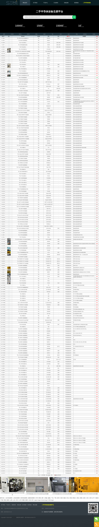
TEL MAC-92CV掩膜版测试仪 (22, 287)
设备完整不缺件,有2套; (77, 283)
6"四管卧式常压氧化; (77, 320)
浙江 (33, 500)
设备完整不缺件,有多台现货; (78, 366)
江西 (90, 498)
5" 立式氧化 (75, 451)
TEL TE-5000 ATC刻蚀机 (22, 357)
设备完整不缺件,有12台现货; (78, 47)
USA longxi (51, 500)
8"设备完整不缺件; (76, 53)
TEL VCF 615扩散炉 (22, 313)
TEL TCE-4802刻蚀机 (23, 431)
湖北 (78, 498)
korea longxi (44, 500)
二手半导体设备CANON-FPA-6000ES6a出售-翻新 (37, 493)
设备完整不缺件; (76, 38)
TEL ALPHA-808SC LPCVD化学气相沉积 (22, 239)
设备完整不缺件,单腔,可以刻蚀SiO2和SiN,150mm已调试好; (84, 243)
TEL (38, 38)
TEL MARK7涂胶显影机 (22, 40)
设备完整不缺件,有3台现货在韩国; (79, 252)
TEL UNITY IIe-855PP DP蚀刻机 (23, 204)
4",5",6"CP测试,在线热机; (78, 293)
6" (73, 322)
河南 (71, 498)
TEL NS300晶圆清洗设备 (22, 44)
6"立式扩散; (75, 291)
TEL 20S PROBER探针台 (22, 171)
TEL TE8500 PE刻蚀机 (23, 411)
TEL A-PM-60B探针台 (23, 361)
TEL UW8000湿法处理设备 (23, 151)
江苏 (87, 498)
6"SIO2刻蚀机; (76, 307)
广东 (52, 498)
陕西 (8, 500)
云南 (29, 500)
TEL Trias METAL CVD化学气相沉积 (22, 55)
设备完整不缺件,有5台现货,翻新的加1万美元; (81, 71)
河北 (67, 498)
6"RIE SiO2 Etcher (76, 256)
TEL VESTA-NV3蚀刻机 (22, 210)
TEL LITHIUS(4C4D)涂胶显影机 (23, 355)
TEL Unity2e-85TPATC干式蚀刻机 (23, 138)
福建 (49, 498)
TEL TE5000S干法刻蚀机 (22, 311)
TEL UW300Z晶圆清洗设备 (23, 442)
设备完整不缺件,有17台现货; (78, 66)
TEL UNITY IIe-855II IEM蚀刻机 (23, 202)
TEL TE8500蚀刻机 (22, 243)
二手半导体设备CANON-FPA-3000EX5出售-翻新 (86, 493)
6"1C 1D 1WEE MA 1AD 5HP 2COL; (80, 328)
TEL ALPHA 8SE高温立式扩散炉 (23, 228)
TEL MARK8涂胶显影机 (22, 97)
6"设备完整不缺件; (76, 99)
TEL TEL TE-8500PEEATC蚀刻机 (23, 206)
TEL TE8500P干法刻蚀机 (22, 256)
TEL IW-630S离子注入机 (22, 368)
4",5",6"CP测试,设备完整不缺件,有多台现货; (81, 296)
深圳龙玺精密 (23, 498)
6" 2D (74, 462)
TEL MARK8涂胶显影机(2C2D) (22, 53)
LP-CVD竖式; (75, 405)
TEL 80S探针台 (23, 169)
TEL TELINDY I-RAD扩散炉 (23, 90)
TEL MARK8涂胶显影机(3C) (23, 73)
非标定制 (66, 2)
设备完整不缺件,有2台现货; (78, 77)
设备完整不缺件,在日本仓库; (78, 269)
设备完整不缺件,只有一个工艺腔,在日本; (80, 254)
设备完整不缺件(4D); (77, 73)
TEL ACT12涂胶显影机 (23, 130)
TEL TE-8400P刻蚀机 (23, 379)
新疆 (26, 500)
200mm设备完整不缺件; (77, 106)
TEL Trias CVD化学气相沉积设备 (23, 95)
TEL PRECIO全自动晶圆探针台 (23, 38)
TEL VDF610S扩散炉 (23, 291)
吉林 (84, 498)
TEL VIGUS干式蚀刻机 (23, 112)
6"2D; (74, 339)
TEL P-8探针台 (23, 66)
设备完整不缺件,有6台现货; (78, 68)
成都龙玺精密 (31, 498)
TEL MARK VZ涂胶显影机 (23, 99)
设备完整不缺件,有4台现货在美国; (79, 248)
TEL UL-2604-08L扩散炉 (22, 289)
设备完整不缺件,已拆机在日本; (78, 267)
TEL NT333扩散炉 (22, 283)
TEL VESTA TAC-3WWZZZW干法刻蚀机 (22, 51)
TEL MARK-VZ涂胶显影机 (23, 337)
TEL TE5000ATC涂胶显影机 (23, 197)
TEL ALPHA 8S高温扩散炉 (23, 248)
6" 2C (74, 446)
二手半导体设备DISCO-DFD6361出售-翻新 (62, 493)
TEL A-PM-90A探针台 (23, 49)
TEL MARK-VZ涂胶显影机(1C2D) (23, 75)
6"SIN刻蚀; (75, 304)
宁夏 (2, 500)
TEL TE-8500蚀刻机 (22, 191)
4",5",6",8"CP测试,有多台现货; (78, 285)
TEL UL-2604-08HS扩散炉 (23, 398)
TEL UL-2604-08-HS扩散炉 (23, 302)
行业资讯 (56, 2)
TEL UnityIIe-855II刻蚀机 (22, 269)
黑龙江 (74, 498)
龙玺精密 (14, 517)
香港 (40, 498)
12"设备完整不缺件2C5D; (78, 234)
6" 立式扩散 (75, 455)
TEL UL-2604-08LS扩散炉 (23, 433)
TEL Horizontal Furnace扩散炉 (22, 320)
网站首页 (25, 2)
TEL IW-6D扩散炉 (23, 324)
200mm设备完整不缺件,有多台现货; (79, 147)
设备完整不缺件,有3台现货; (78, 49)
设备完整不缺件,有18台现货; (78, 60)
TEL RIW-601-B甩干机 (23, 390)
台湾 (20, 500)
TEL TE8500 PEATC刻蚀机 (23, 409)
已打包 (74, 359)
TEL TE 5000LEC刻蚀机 (22, 392)
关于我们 (35, 2)
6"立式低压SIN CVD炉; (77, 313)
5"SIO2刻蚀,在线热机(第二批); (78, 309)
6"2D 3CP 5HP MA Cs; (77, 335)
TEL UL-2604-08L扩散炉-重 (23, 444)
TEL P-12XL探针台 (22, 42)
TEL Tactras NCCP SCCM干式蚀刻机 (23, 110)
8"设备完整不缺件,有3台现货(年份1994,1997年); (82, 88)
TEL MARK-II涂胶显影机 (22, 350)
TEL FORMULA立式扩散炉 (23, 162)
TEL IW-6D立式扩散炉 (23, 403)
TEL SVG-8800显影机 (23, 339)
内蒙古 (97, 498)
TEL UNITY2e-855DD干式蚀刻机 (23, 125)
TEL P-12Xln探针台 (22, 71)
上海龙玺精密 (16, 498)
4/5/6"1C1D (75, 265)
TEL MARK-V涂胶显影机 (22, 265)
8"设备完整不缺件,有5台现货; (78, 237)
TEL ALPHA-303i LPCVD (22, 86)
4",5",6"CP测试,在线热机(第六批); (79, 326)
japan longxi (37, 500)
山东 (14, 500)
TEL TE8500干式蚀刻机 (22, 108)
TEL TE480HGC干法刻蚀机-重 (22, 457)
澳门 (43, 498)
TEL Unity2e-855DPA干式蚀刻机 (23, 114)
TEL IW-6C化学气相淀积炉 (23, 385)
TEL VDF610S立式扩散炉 (23, 455)
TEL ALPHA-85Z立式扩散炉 (23, 217)
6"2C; (74, 331)
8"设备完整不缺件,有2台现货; (78, 97)
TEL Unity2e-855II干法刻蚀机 (22, 154)
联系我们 (76, 2)
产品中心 (45, 2)
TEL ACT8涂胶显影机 (23, 77)
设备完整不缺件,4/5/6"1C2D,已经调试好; (80, 75)
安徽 (46, 498)
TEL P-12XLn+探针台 (23, 84)
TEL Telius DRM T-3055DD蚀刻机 (23, 226)
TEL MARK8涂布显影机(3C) (23, 79)
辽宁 (93, 498)
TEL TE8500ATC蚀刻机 (22, 106)
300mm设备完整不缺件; (77, 110)
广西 (55, 498)
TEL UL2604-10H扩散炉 (22, 322)
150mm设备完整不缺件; (77, 171)
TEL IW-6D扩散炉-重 (23, 451)
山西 (11, 500)
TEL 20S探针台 (23, 293)
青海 (5, 500)
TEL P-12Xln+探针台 (23, 182)
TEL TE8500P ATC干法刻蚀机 (22, 261)
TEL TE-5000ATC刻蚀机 (22, 394)
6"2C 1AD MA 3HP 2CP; (77, 333)
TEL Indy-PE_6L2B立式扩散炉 (22, 215)
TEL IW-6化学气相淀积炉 (22, 422)
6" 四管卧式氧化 (76, 444)
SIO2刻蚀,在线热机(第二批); (78, 311)
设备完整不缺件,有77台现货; (78, 42)
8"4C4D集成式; (76, 355)
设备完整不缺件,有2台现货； (78, 84)
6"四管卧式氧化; (76, 289)
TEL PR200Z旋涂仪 (22, 143)
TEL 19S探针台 (23, 296)
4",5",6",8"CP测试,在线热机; (78, 298)
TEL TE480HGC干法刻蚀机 (23, 304)
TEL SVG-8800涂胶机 (23, 331)
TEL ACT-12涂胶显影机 (22, 440)
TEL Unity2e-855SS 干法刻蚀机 (23, 136)
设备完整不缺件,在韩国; (77, 250)
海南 (64, 498)
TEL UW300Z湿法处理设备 (23, 160)
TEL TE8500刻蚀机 (22, 250)
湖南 (81, 498)
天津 (36, 498)
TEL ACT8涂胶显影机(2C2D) (23, 189)
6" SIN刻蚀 (75, 457)
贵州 (58, 498)
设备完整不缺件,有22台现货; (78, 64)
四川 (17, 500)
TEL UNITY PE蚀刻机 (23, 208)
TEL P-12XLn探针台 (23, 180)
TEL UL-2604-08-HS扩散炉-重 (22, 449)
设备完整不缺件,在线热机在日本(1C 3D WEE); (81, 272)
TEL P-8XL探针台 (23, 47)
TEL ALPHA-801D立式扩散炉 (22, 219)
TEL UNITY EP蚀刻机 (23, 92)
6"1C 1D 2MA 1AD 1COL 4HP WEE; (80, 342)
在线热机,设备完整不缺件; (78, 239)
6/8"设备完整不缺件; (77, 57)
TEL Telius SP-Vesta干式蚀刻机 (23, 149)
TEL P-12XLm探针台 (23, 60)
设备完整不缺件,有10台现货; (78, 44)
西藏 (23, 500)
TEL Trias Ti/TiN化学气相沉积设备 (23, 167)
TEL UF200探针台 (22, 186)
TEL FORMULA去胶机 (23, 134)
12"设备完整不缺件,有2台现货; (78, 86)
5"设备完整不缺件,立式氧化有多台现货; (80, 324)
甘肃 (61, 498)
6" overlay (75, 453)
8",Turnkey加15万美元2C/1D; (78, 346)
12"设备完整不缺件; (77, 55)
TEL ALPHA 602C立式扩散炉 (22, 405)
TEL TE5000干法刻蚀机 (22, 307)
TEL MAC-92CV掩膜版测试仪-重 (23, 453)
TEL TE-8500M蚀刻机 (23, 178)
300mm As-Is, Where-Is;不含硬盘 (79, 438)
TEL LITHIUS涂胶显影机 (22, 101)
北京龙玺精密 (9, 498)
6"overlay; (75, 287)
